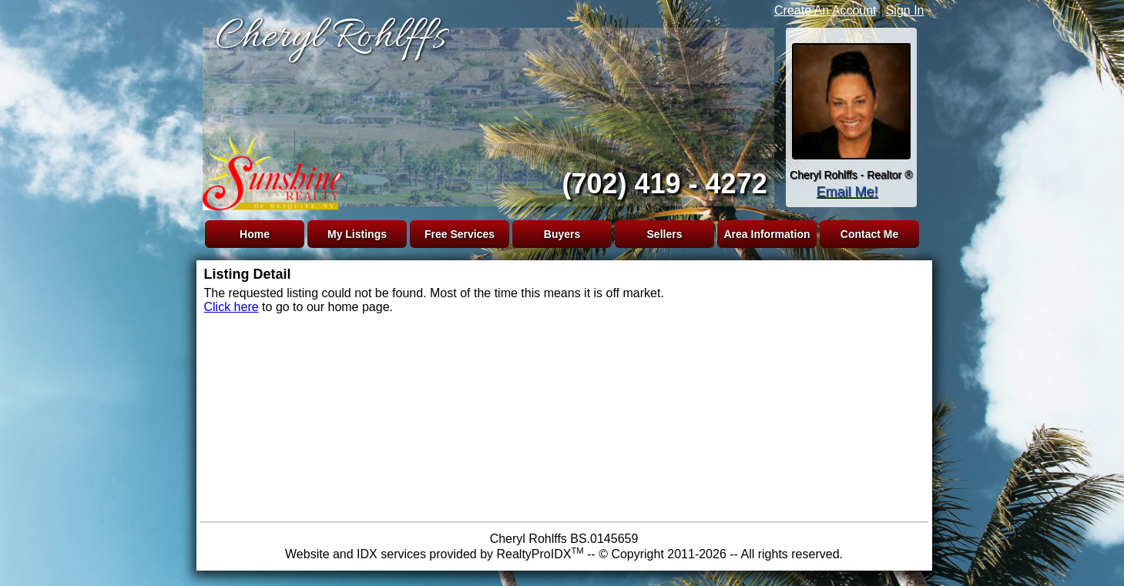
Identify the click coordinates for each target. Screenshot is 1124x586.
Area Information (766, 234)
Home (255, 234)
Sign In (905, 10)
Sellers (665, 234)
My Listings (357, 234)
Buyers (562, 234)
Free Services (459, 234)
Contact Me (869, 234)
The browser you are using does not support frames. (485, 114)
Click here (231, 306)
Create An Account (825, 10)
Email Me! (846, 191)
